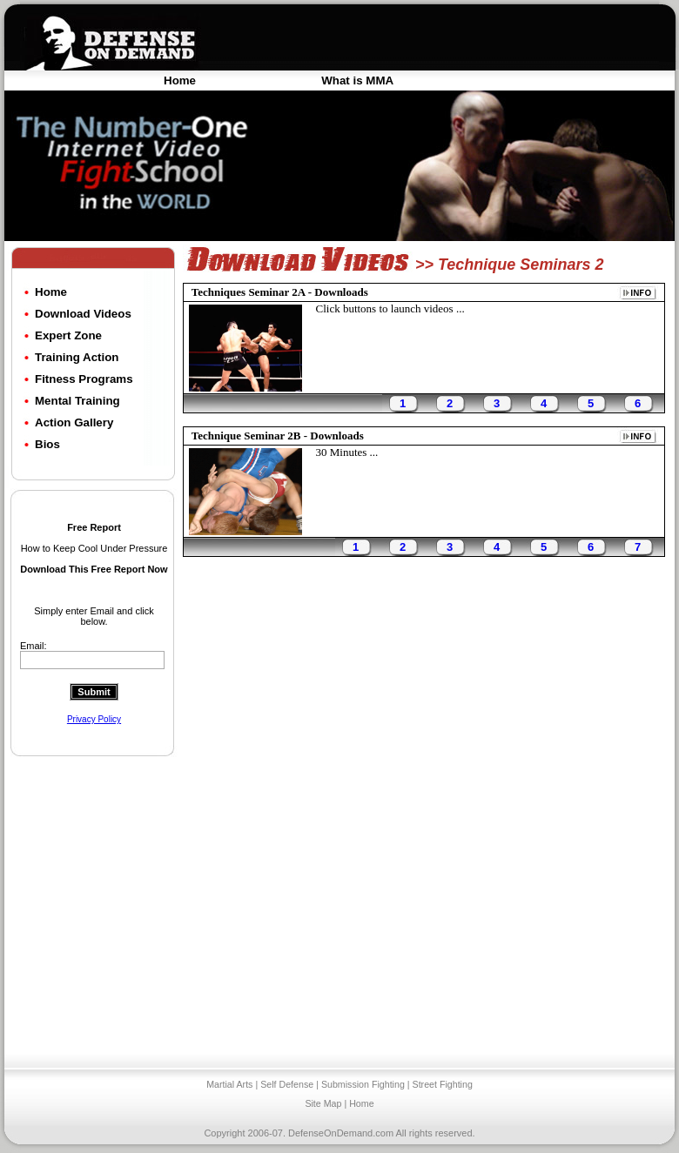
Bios (47, 444)
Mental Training (77, 400)
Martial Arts (229, 1084)
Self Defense (286, 1084)
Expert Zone (68, 335)
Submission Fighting (363, 1084)
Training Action (77, 357)
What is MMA (357, 80)
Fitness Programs (84, 378)
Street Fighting (443, 1084)
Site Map (323, 1103)
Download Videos (83, 313)
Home (180, 80)
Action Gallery (74, 422)
